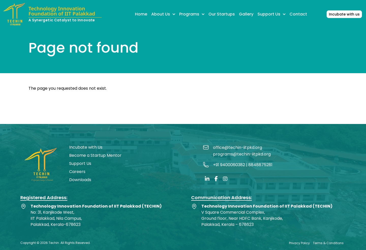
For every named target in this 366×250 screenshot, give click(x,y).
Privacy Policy (299, 243)
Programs (191, 14)
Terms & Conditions (328, 243)
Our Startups (221, 14)
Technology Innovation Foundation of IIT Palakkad (61, 11)
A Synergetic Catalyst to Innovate (61, 20)
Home (141, 14)
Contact (298, 14)
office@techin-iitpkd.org (237, 147)
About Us (163, 14)
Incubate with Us (85, 147)
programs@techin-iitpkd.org (242, 154)
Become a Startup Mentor (95, 155)
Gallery (246, 14)
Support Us (271, 14)
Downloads (80, 180)
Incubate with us (344, 14)
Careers (77, 172)
